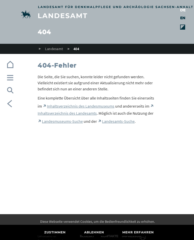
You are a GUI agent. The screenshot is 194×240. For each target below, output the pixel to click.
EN (182, 18)
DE (182, 10)
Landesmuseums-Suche (62, 121)
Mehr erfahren (138, 232)
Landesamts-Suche (118, 121)
